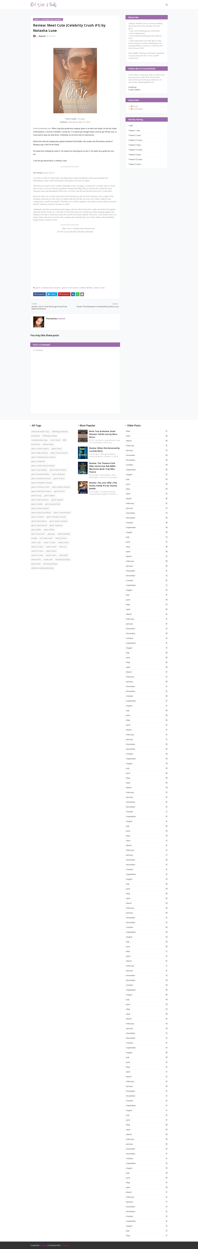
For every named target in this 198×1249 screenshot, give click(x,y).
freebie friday (48, 444)
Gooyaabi (65, 1245)
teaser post (35, 564)
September (147, 469)
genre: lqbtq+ (49, 495)
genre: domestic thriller (40, 474)
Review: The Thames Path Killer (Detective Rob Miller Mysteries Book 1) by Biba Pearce (102, 467)
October (147, 465)
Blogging (43, 1245)
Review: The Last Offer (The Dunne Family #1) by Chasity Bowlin (103, 485)
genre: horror (59, 491)
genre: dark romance (58, 470)
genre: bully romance (39, 453)
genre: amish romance (40, 448)
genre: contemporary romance (48, 287)
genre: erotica (58, 478)
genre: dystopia (58, 474)
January (147, 450)
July (147, 479)
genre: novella (36, 504)
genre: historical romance (41, 491)
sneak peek (48, 559)
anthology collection (60, 431)
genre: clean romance (59, 453)
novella (34, 538)
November (147, 460)
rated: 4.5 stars (136, 159)
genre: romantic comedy (56, 517)
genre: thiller (36, 530)
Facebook (132, 87)
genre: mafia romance (40, 500)
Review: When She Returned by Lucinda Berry (104, 449)
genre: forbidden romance (41, 483)
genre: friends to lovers (40, 487)
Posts (134, 106)
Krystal (42, 36)
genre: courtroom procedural (42, 466)
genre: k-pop (36, 495)
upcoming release (50, 564)
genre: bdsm (57, 448)
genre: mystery (57, 500)
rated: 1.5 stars (49, 542)
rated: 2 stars (135, 135)
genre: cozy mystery (39, 470)
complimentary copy (39, 440)
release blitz (36, 559)
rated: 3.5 (63, 547)
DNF (131, 125)
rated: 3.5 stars (136, 150)
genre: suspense (56, 525)
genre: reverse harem (62, 512)
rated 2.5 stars (61, 538)
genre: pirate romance (40, 508)
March (147, 440)
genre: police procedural (41, 512)
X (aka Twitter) (134, 89)
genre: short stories (70, 287)
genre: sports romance (58, 521)
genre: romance (37, 517)
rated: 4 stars (135, 154)
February (147, 445)
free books (35, 444)
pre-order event (46, 538)
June (147, 484)
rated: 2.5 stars (136, 140)
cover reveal (55, 440)
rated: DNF (63, 555)
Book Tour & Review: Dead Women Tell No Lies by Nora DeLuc (103, 434)
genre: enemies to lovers (41, 478)
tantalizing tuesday (62, 559)
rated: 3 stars (99, 287)
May (147, 431)
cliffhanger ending (50, 436)
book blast (35, 436)
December (147, 455)
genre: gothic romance (61, 487)
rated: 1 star (135, 130)
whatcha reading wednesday (42, 568)
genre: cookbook (38, 461)
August (147, 474)
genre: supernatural (39, 525)
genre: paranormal (52, 504)
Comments (137, 109)
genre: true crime (38, 534)
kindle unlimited (86, 287)
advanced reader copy (40, 431)
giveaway (51, 534)
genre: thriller (49, 530)
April (147, 436)
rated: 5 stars (135, 164)
